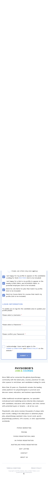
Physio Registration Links (24, 436)
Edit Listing (24, 449)
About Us (24, 457)
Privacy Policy (32, 348)
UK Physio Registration (24, 440)
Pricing (24, 432)
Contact (24, 453)
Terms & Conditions (14, 348)
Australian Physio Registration (24, 444)
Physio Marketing (24, 428)
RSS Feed (22, 278)
